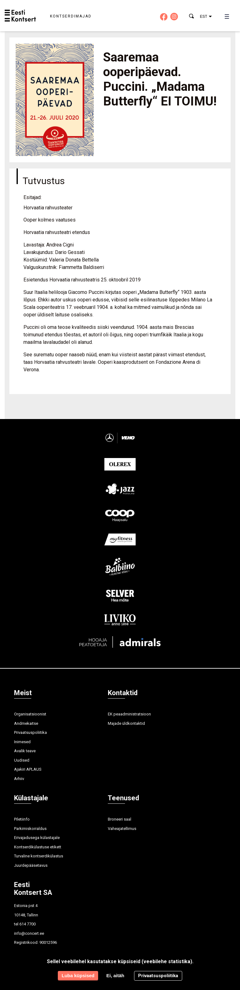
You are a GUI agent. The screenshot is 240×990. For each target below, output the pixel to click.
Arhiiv (19, 778)
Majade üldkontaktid (126, 723)
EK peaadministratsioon (129, 714)
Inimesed (22, 741)
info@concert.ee (29, 933)
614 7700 (27, 924)
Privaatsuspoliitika (30, 732)
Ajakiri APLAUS (28, 769)
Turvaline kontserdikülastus (38, 856)
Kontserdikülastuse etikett (37, 847)
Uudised (21, 760)
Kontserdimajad (71, 16)
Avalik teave (25, 751)
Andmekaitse (26, 723)
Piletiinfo (22, 819)
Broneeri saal (119, 819)
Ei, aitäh (115, 975)
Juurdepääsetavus (31, 865)
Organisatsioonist (30, 714)
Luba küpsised (78, 975)
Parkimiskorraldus (30, 828)
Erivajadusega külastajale (37, 837)
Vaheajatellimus (122, 828)
